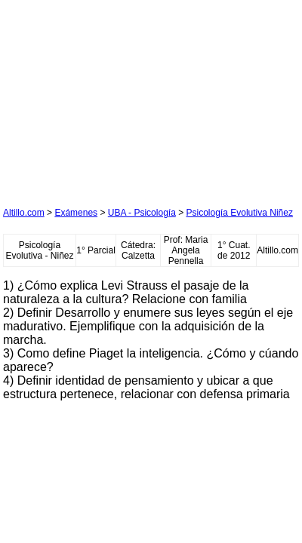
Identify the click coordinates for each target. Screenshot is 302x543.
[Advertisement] (116, 97)
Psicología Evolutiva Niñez (239, 212)
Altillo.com (24, 212)
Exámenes (75, 212)
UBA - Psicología (142, 212)
